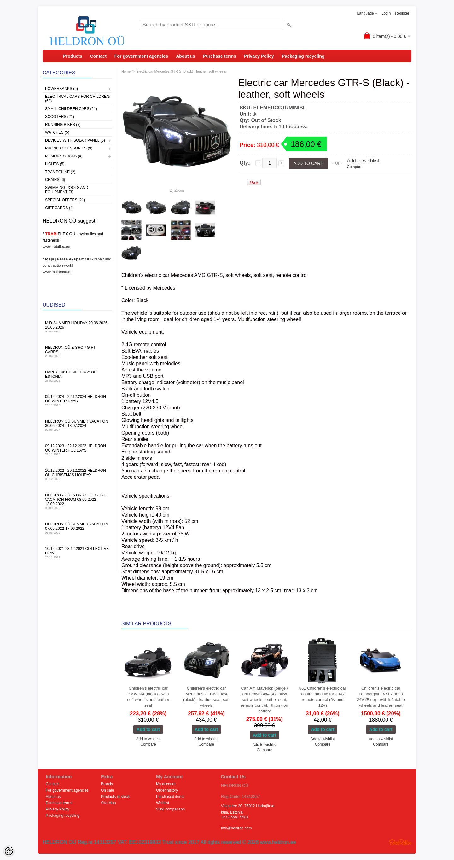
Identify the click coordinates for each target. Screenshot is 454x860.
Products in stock (115, 796)
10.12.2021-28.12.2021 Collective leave (77, 553)
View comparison (170, 809)
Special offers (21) (65, 200)
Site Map (108, 803)
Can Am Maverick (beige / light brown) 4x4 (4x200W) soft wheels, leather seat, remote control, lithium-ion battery (264, 699)
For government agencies (141, 56)
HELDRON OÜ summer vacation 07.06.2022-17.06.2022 (77, 528)
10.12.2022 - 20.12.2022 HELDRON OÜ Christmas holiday (77, 474)
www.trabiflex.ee (56, 246)
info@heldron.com (236, 828)
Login (386, 13)
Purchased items (170, 796)
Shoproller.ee (400, 842)
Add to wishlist (363, 160)
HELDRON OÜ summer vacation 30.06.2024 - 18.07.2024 (77, 425)
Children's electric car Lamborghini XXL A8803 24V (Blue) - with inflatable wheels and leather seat (381, 697)
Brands (107, 784)
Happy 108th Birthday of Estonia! (77, 376)
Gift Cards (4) (59, 208)
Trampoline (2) (60, 172)
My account (165, 784)
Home (126, 71)
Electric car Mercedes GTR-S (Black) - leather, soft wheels (181, 71)
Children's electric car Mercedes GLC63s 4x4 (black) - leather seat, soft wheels (206, 697)
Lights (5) (54, 164)
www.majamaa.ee (58, 272)
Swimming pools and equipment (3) (66, 189)
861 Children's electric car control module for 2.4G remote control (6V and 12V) (322, 697)
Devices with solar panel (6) (75, 140)
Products (72, 56)
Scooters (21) (59, 116)
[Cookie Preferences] (9, 851)
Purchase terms (219, 56)
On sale (107, 790)
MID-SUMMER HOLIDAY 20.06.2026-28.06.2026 (77, 327)
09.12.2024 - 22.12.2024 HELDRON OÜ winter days (77, 401)
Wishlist (162, 803)
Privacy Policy (259, 56)
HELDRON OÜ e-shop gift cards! (77, 351)
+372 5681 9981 (234, 817)
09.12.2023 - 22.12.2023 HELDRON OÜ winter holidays (77, 450)
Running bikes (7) (63, 124)
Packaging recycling (303, 56)
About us (185, 56)
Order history (167, 790)
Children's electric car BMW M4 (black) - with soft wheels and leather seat (148, 697)
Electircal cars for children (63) (77, 98)
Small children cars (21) (71, 109)
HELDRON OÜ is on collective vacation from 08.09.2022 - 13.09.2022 (77, 501)
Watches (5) (57, 132)
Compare (354, 167)
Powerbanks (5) (61, 88)
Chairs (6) (55, 180)
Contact (98, 56)
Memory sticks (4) (63, 156)
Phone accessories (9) (68, 148)
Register (402, 13)
